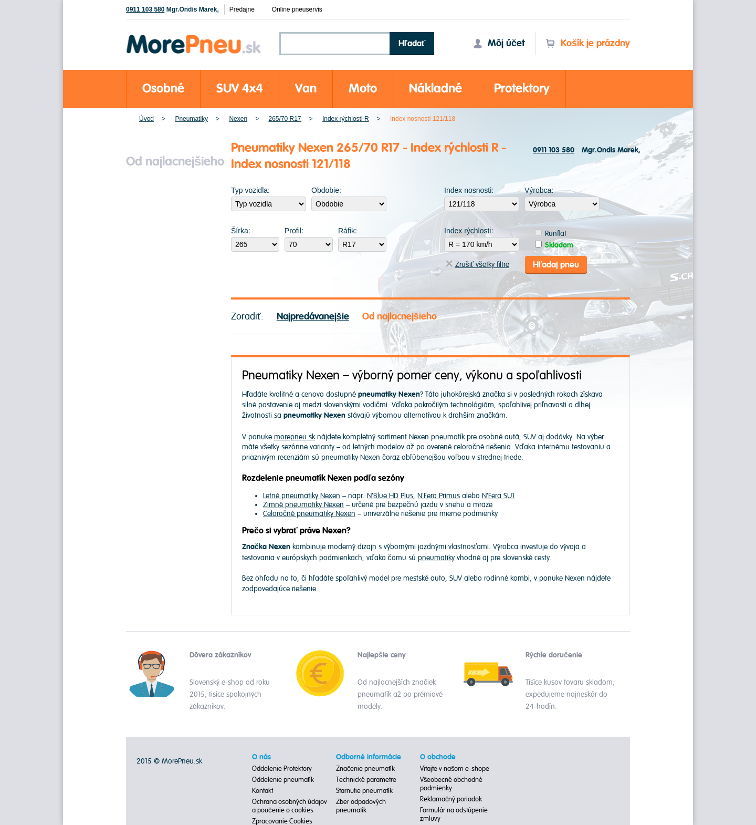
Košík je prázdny (587, 43)
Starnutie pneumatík (364, 790)
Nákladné (435, 88)
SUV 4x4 (239, 88)
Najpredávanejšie (313, 316)
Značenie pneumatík (365, 768)
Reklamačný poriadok (451, 799)
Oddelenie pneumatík (283, 779)
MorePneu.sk (182, 760)
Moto (363, 88)
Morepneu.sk (194, 36)
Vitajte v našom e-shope (455, 768)
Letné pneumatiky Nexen (301, 495)
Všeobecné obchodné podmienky (451, 783)
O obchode (438, 756)
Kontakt (262, 790)
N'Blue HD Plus (390, 495)
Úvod (146, 118)
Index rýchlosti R (345, 118)
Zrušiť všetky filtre (477, 264)
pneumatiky (436, 556)
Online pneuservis (297, 9)
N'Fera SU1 (498, 495)
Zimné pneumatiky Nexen (303, 504)
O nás (261, 756)
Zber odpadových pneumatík (361, 805)
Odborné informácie (368, 756)
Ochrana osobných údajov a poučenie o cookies (289, 805)
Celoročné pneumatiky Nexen (309, 513)
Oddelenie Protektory (282, 768)
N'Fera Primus (438, 495)
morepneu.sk (294, 435)
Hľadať (412, 43)
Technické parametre (366, 779)
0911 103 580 (145, 9)
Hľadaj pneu (556, 264)
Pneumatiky (191, 118)
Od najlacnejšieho (399, 316)
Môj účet (498, 43)
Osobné (163, 88)
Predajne (242, 9)
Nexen (238, 118)
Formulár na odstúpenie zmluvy (454, 814)
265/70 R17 (284, 118)
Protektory (522, 88)
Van (306, 88)
